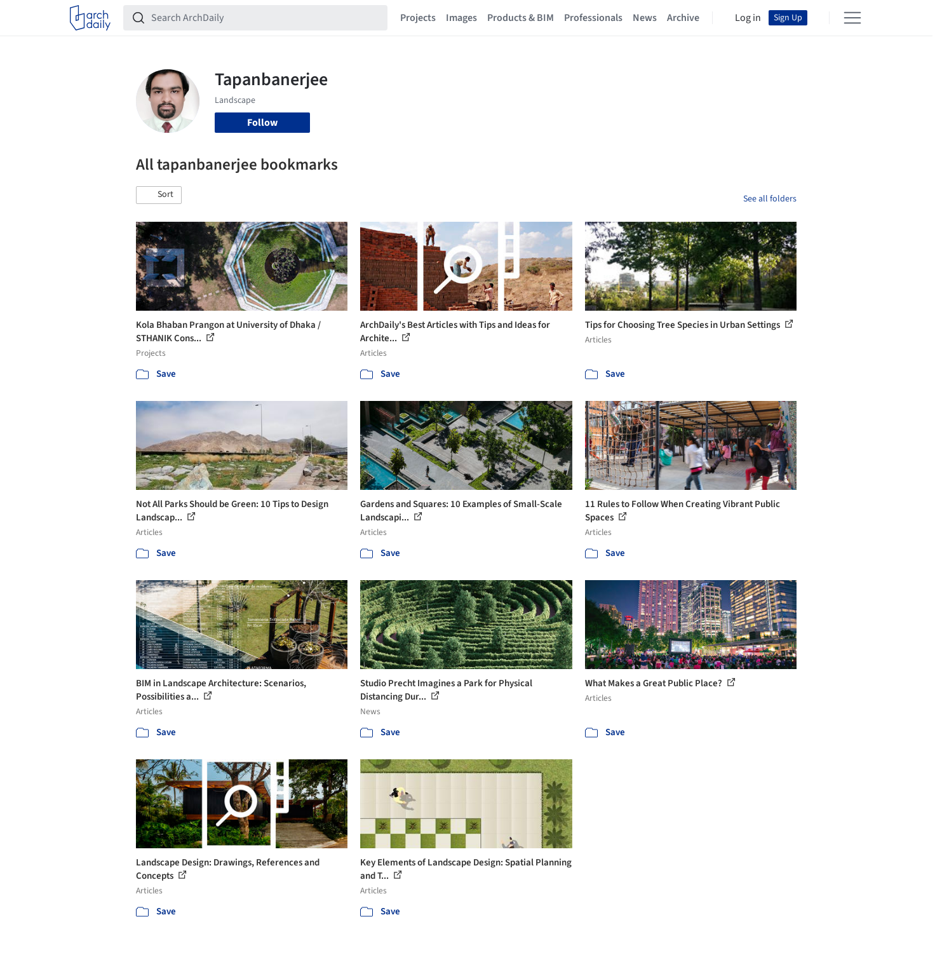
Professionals (593, 18)
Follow (262, 123)
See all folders (770, 198)
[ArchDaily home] (90, 17)
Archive (683, 18)
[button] (159, 195)
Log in (748, 18)
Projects (418, 18)
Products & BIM (520, 18)
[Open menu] (852, 18)
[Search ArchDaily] (265, 17)
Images (461, 18)
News (645, 18)
